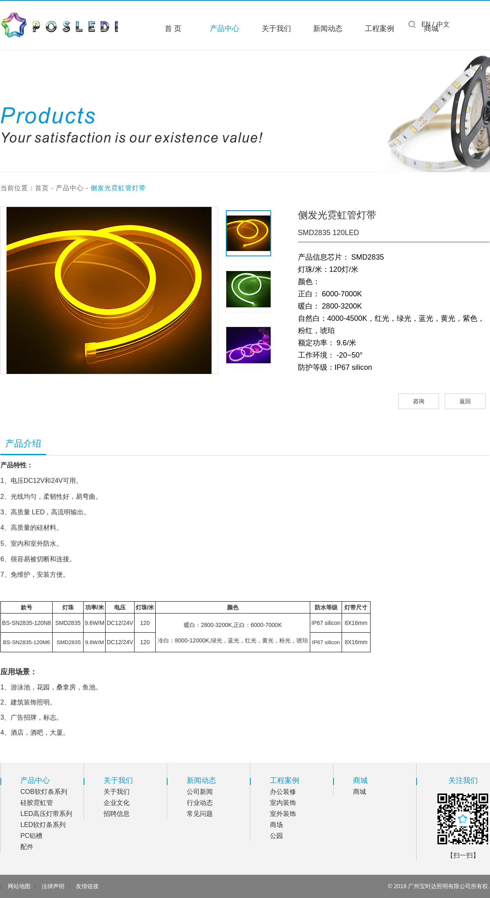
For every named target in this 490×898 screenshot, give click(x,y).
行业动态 (200, 802)
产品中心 (224, 28)
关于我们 (276, 28)
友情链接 (87, 886)
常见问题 (200, 813)
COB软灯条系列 (43, 791)
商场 (276, 824)
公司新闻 (200, 791)
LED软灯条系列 (43, 824)
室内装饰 (283, 802)
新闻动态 (327, 28)
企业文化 (117, 802)
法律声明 (53, 886)
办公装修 (283, 791)
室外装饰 (283, 813)
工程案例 (379, 28)
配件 (26, 846)
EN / (428, 24)
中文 (443, 24)
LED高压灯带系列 (46, 813)
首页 (42, 187)
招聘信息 (117, 813)
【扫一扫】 (463, 855)
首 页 (173, 28)
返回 (465, 401)
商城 (359, 791)
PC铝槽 (31, 835)
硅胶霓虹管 (36, 802)
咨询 (418, 401)
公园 (276, 835)
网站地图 (19, 886)
